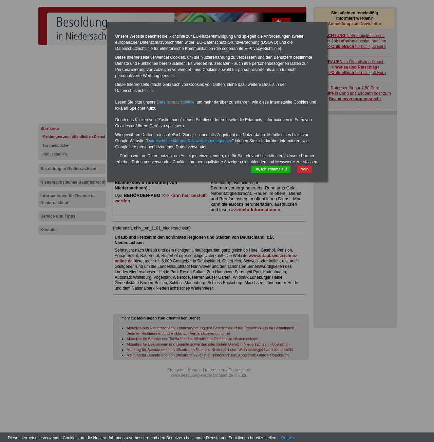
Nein (305, 169)
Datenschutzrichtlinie (175, 102)
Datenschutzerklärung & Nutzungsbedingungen (189, 141)
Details (287, 438)
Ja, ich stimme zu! (271, 169)
